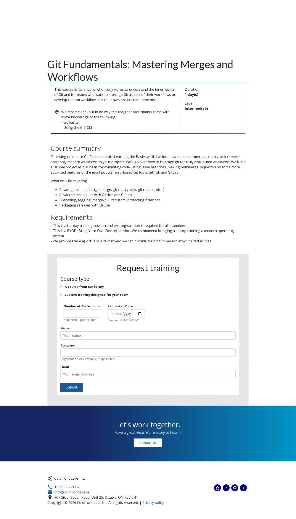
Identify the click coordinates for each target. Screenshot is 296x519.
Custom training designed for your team (96, 295)
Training (215, 19)
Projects (239, 19)
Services (191, 19)
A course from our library (84, 287)
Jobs (258, 19)
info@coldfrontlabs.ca (72, 492)
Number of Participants (82, 306)
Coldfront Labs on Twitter (243, 487)
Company (67, 345)
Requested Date (120, 306)
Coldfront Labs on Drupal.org (217, 487)
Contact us (148, 442)
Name (65, 328)
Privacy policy (153, 502)
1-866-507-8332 (67, 487)
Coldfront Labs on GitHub (234, 487)
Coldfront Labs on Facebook (226, 487)
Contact (278, 19)
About (169, 19)
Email (64, 367)
